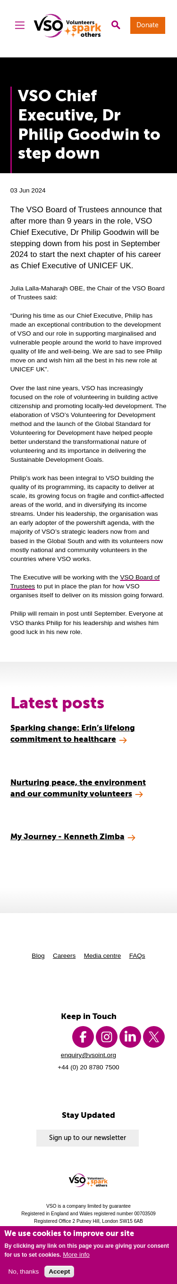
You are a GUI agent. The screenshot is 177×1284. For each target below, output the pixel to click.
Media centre (102, 955)
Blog (38, 955)
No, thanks (23, 1271)
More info (76, 1254)
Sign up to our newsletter (87, 1137)
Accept (59, 1271)
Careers (64, 955)
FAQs (137, 955)
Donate (147, 25)
